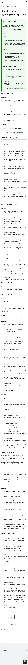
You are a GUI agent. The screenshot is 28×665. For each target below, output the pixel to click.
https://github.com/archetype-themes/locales (13, 509)
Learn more (22, 128)
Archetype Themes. (7, 660)
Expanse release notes (5, 635)
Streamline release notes (6, 631)
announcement (19, 529)
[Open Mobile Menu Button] (26, 2)
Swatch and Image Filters (20, 318)
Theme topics (4, 650)
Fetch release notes (5, 637)
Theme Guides (4, 647)
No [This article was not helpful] (16, 617)
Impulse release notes (5, 633)
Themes (7, 6)
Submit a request (18, 620)
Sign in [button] (21, 2)
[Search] (24, 2)
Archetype (3, 6)
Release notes (13, 6)
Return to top (14, 624)
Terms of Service (3, 662)
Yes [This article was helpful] (11, 617)
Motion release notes (5, 639)
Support (3, 653)
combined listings (8, 40)
